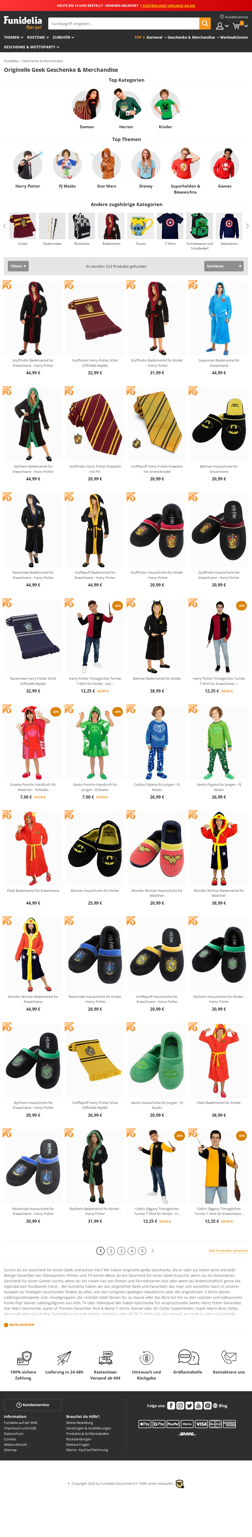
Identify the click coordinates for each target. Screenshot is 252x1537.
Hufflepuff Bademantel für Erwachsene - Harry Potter (95, 575)
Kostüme (36, 37)
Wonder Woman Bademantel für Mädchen (219, 893)
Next (247, 226)
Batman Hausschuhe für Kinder (95, 890)
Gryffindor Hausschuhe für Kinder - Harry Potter (157, 575)
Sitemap (10, 1449)
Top (138, 37)
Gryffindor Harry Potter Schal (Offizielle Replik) (95, 363)
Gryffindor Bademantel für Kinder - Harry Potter (157, 363)
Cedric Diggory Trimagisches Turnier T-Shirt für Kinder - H (157, 1211)
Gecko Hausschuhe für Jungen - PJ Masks (157, 1105)
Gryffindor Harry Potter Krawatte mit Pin (95, 469)
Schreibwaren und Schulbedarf (200, 246)
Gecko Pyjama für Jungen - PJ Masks (219, 787)
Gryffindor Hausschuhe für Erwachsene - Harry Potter (219, 575)
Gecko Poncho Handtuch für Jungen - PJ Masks (95, 787)
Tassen (141, 243)
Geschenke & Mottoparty (29, 46)
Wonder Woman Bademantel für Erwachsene (33, 999)
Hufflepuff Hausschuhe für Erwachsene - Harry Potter (157, 999)
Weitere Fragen (78, 1444)
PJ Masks (67, 186)
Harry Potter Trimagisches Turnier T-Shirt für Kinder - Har (95, 681)
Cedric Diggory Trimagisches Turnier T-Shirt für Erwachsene (218, 1211)
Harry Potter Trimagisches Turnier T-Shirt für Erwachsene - (219, 681)
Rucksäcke (81, 243)
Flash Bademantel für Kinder (219, 1102)
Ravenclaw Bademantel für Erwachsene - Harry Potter (33, 575)
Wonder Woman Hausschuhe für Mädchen (156, 893)
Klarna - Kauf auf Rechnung (87, 1449)
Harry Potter (27, 186)
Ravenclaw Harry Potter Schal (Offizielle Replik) (33, 681)
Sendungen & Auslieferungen (88, 1428)
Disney (146, 186)
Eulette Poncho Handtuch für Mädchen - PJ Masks (33, 787)
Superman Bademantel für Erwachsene (219, 363)
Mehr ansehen (21, 1325)
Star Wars (106, 186)
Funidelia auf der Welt (21, 1422)
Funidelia (11, 61)
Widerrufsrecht (15, 1444)
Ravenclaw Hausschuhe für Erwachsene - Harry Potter (33, 1211)
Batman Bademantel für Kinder (157, 678)
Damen (87, 126)
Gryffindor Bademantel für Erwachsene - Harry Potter (33, 363)
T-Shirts (170, 243)
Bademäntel (111, 243)
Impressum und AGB (20, 1428)
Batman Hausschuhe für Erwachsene (219, 469)
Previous (4, 226)
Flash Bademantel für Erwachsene (33, 890)
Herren (126, 126)
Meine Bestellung (79, 1422)
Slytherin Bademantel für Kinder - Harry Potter (95, 1211)
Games (224, 186)
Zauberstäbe (52, 243)
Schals (23, 243)
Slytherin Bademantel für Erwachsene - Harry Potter (33, 469)
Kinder (165, 126)
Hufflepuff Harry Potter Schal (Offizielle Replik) (95, 1105)
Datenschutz (13, 1433)
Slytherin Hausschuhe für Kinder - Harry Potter (219, 999)
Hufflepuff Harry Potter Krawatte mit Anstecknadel (157, 469)
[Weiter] (152, 1251)
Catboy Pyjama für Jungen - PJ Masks (157, 787)
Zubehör (61, 37)
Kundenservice (32, 1405)
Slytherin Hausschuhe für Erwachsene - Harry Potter (33, 1105)
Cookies (10, 1439)
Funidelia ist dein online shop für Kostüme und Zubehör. (23, 23)
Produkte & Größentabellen (87, 1433)
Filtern (16, 266)
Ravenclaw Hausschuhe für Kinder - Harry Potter (95, 999)
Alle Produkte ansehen (228, 1250)
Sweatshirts (229, 243)
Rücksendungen (78, 1439)
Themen (11, 37)
